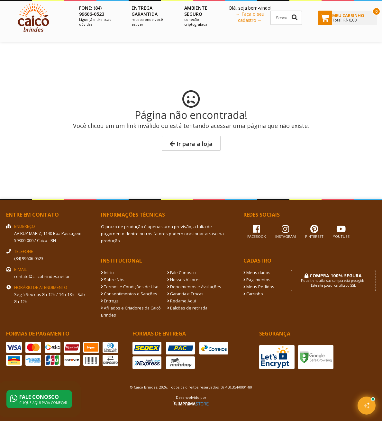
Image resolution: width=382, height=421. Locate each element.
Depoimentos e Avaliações (194, 287)
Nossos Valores (184, 279)
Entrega (110, 301)
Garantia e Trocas (185, 294)
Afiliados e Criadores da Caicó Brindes (131, 311)
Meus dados (256, 272)
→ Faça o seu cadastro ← (250, 17)
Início (107, 272)
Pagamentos (256, 279)
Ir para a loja (191, 144)
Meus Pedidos (258, 287)
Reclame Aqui (181, 301)
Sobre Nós (112, 279)
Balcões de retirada (187, 308)
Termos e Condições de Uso (130, 287)
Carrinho (253, 294)
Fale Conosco (181, 272)
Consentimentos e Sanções (129, 294)
